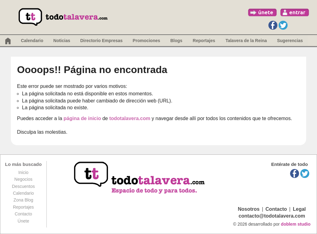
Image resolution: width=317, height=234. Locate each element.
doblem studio (295, 224)
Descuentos (23, 186)
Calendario (32, 40)
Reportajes (23, 207)
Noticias (61, 40)
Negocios (23, 179)
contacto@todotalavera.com (272, 216)
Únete (23, 221)
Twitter (283, 25)
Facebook (272, 25)
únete (262, 12)
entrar (294, 12)
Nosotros (248, 209)
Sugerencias (290, 40)
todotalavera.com (129, 118)
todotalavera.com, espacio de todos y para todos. (140, 178)
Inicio (23, 172)
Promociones (146, 40)
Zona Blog (23, 199)
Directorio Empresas (101, 40)
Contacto (23, 213)
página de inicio (82, 118)
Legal (299, 209)
